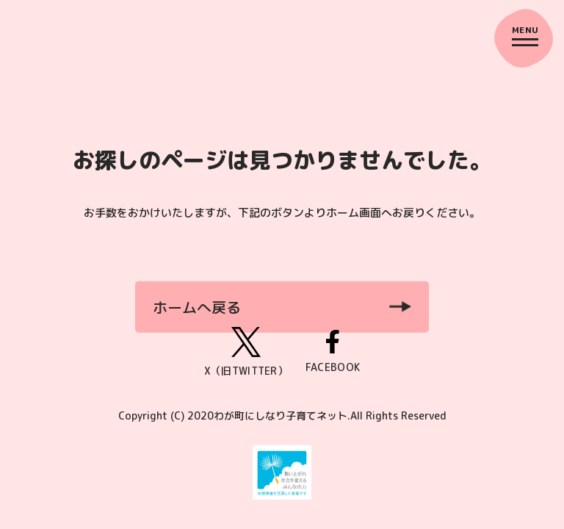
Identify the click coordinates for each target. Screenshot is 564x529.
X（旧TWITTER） (246, 352)
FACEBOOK (333, 352)
